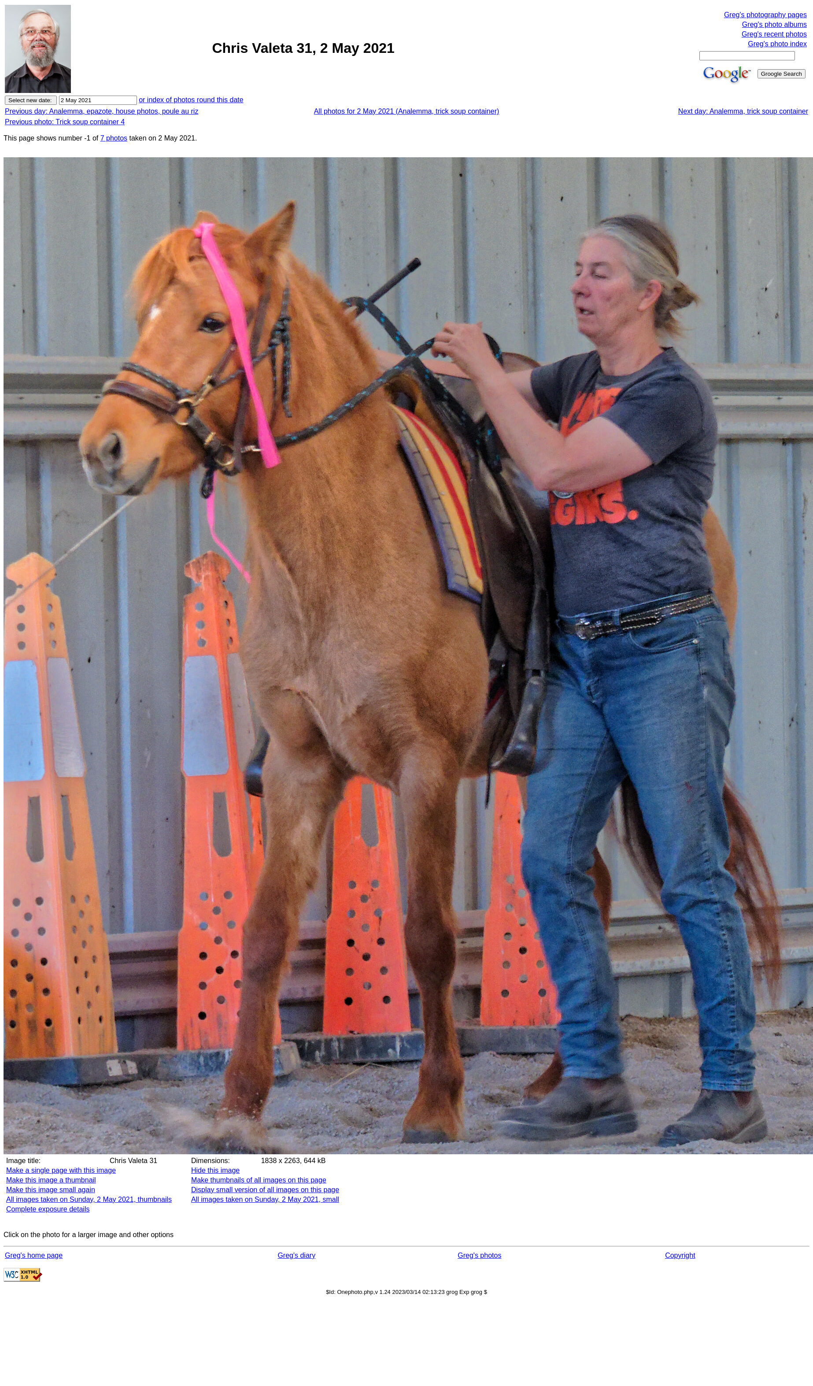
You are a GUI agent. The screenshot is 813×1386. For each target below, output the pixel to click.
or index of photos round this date (191, 100)
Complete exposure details (47, 1209)
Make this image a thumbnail (51, 1180)
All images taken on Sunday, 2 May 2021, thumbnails (89, 1199)
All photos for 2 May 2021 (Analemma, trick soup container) (406, 111)
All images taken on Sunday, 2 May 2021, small (265, 1199)
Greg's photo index (777, 44)
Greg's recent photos (774, 34)
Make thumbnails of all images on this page (258, 1180)
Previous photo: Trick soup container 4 (65, 122)
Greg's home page (34, 1255)
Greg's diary (296, 1255)
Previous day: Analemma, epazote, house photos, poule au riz (101, 111)
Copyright (680, 1255)
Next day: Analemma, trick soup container (743, 111)
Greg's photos (479, 1255)
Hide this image (215, 1170)
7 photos (113, 138)
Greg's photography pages (765, 15)
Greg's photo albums (774, 24)
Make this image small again (50, 1189)
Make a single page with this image (61, 1170)
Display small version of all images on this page (265, 1189)
